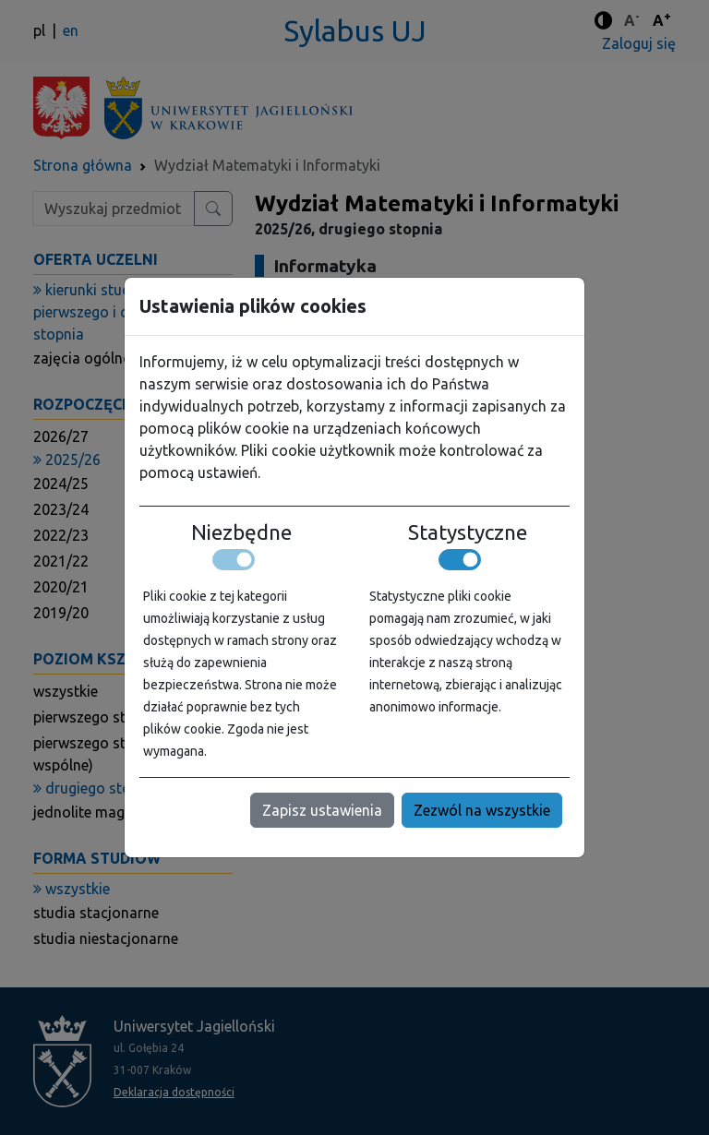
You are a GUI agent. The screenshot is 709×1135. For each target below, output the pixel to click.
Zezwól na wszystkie (482, 810)
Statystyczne (467, 532)
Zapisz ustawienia (322, 810)
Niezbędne (241, 532)
